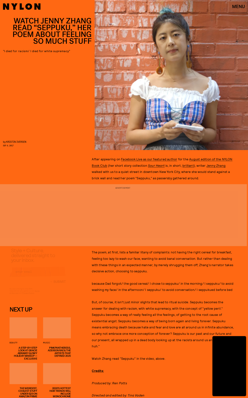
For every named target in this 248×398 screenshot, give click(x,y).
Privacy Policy (28, 296)
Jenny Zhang (216, 165)
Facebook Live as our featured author (149, 159)
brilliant (188, 165)
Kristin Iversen (16, 141)
